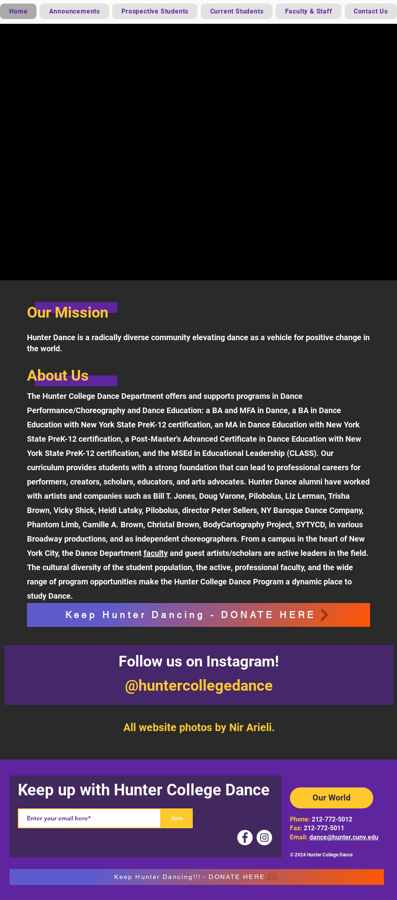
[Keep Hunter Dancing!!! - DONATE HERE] (197, 877)
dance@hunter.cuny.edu (343, 837)
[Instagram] (264, 837)
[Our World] (331, 797)
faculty (156, 553)
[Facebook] (245, 837)
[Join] (177, 818)
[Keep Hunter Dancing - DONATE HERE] (198, 615)
